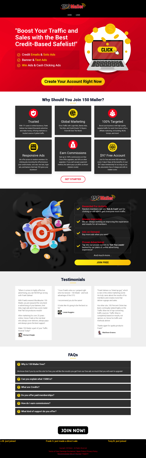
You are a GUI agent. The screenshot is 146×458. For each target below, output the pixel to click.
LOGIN (78, 15)
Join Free (103, 262)
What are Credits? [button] (28, 387)
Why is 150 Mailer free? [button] (31, 364)
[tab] (73, 364)
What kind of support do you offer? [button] (36, 411)
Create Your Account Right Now (73, 81)
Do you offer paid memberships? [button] (35, 395)
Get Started (73, 179)
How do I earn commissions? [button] (33, 403)
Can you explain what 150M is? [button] (34, 379)
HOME (70, 15)
